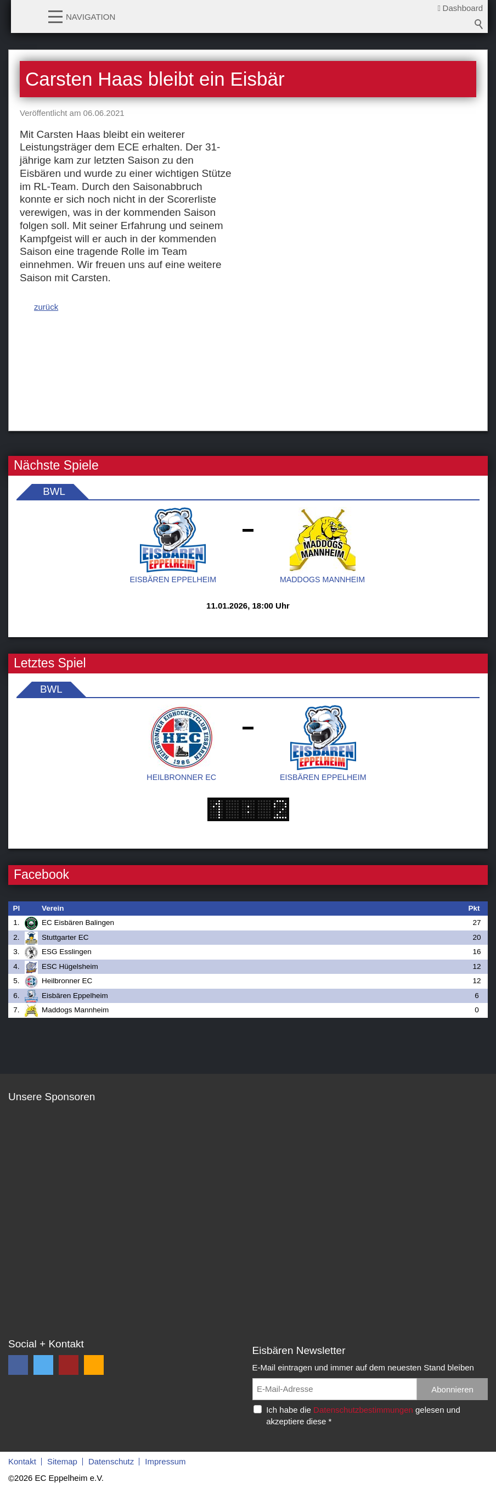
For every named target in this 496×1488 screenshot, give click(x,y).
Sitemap (62, 1461)
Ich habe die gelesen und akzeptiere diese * (363, 1415)
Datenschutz (111, 1461)
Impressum (165, 1461)
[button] (55, 16)
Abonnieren (452, 1389)
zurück (46, 306)
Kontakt (22, 1461)
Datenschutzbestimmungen (363, 1409)
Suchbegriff (479, 24)
